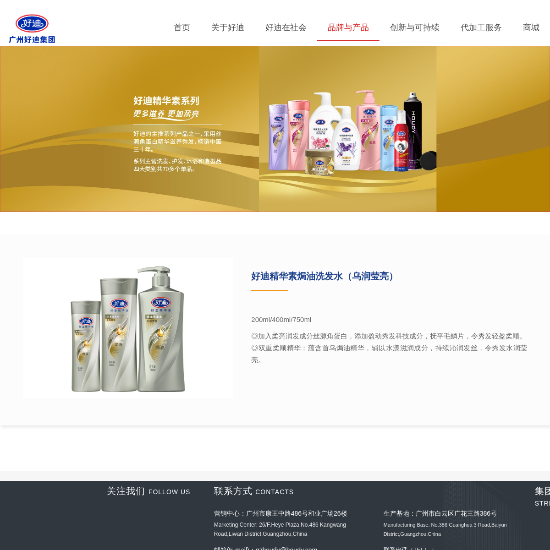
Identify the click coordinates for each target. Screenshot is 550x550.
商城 (531, 27)
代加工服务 (481, 27)
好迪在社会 (286, 27)
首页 (182, 27)
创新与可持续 (415, 27)
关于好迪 (227, 27)
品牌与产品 (348, 27)
